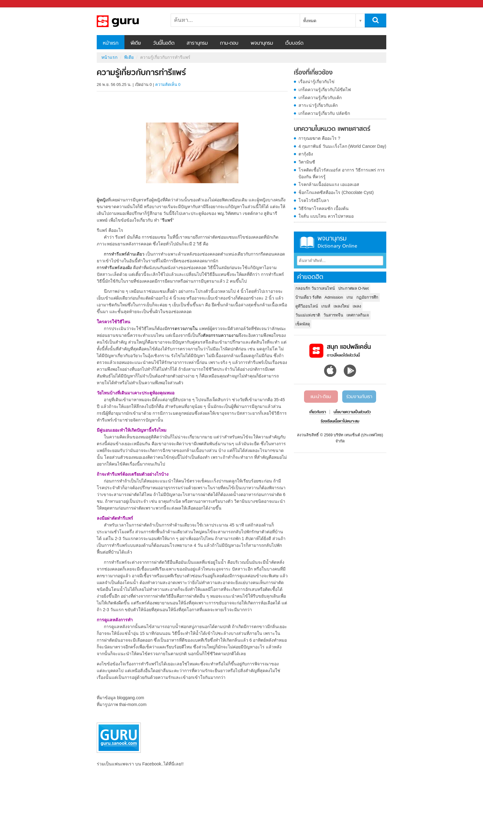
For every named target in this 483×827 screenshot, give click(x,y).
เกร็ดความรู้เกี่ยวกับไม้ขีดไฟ (324, 89)
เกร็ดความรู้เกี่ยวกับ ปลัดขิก (324, 113)
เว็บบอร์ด (294, 43)
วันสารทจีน (333, 315)
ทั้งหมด (309, 20)
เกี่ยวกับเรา (317, 412)
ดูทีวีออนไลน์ (306, 306)
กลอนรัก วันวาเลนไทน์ (315, 288)
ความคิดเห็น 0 (168, 84)
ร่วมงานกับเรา (359, 397)
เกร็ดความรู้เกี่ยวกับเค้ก (320, 97)
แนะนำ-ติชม (320, 397)
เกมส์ (325, 306)
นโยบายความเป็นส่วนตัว (352, 412)
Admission (334, 297)
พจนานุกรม (262, 43)
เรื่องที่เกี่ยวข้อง (313, 73)
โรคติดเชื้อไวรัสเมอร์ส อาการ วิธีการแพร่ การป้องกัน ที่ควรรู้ (341, 173)
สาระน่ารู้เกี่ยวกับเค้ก (318, 105)
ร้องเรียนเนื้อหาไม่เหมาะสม (340, 421)
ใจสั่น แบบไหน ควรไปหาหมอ (326, 216)
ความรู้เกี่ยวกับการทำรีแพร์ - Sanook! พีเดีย (129, 21)
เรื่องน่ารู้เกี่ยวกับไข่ (316, 81)
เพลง (357, 306)
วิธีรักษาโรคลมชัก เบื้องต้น (323, 208)
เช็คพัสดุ (302, 324)
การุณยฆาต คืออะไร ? (319, 138)
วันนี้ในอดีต (163, 43)
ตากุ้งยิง (305, 153)
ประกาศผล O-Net (353, 288)
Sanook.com (18, 4)
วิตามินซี (306, 161)
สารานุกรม (197, 43)
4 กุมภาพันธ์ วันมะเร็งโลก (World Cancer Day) (342, 146)
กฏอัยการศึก (367, 297)
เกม (350, 297)
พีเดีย (136, 43)
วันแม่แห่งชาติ (307, 315)
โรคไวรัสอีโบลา (313, 200)
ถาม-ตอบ (229, 43)
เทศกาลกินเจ (358, 315)
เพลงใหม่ (341, 306)
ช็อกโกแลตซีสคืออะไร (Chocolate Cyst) (336, 192)
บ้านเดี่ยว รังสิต (308, 297)
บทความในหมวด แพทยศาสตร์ (332, 129)
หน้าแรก (110, 43)
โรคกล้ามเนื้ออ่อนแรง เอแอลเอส (328, 184)
